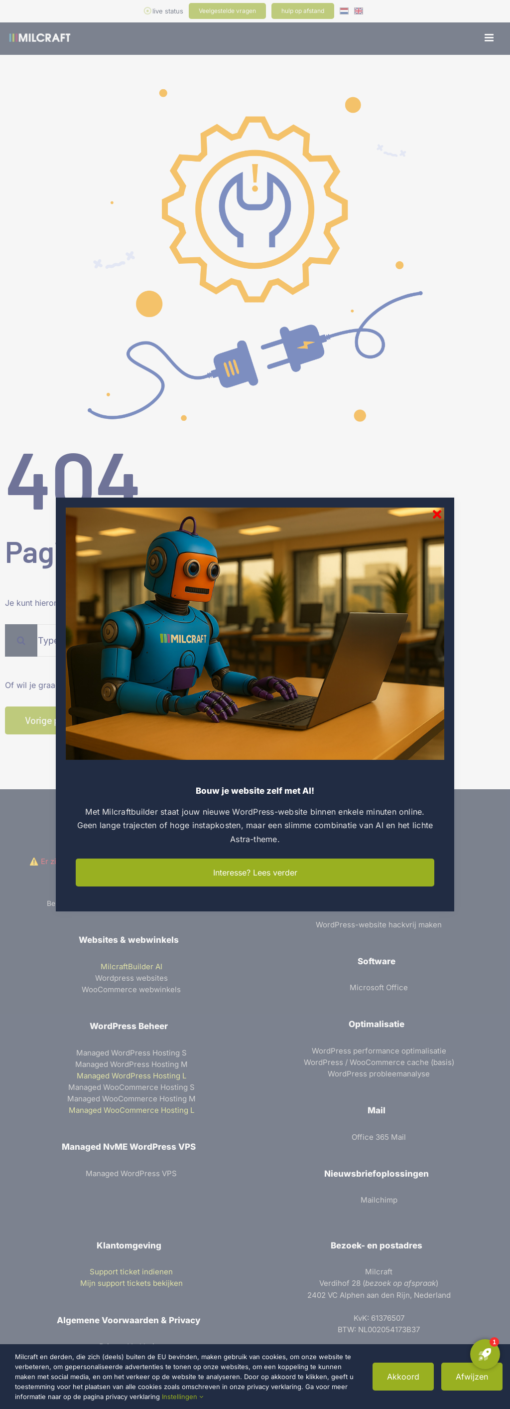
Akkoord (403, 1377)
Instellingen (182, 1397)
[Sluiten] (437, 514)
